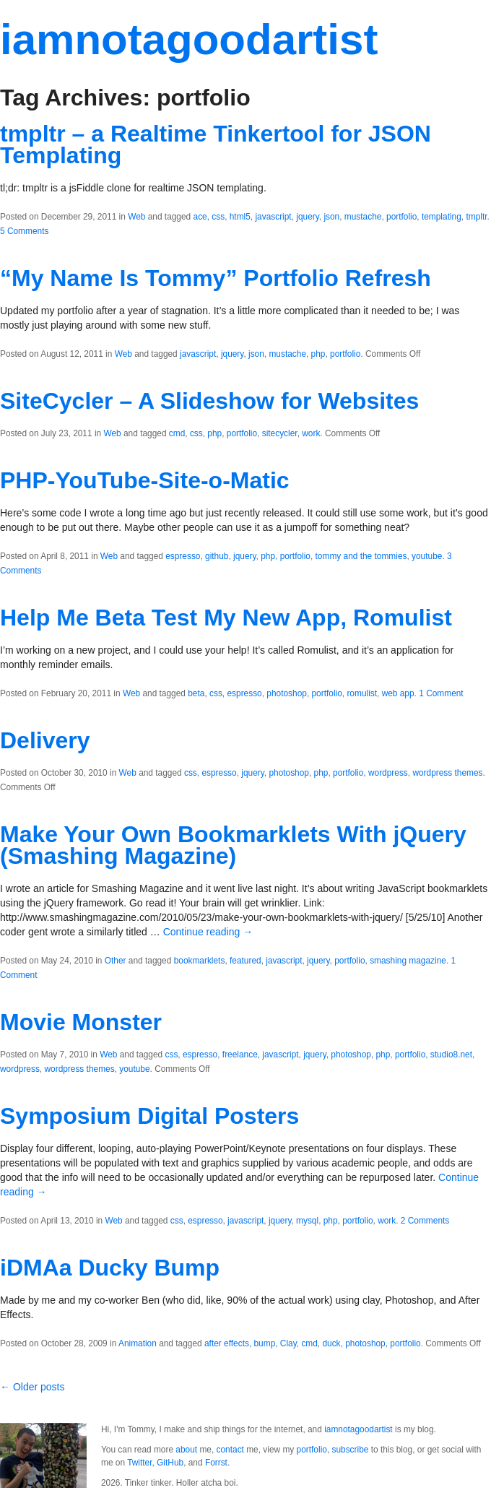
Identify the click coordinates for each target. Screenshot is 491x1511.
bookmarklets (199, 961)
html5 (240, 217)
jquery (307, 217)
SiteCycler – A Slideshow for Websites (209, 401)
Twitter (139, 1463)
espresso (182, 556)
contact (230, 1450)
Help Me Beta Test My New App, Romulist (226, 618)
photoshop (286, 693)
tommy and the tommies (361, 556)
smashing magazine (408, 961)
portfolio (401, 217)
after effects (226, 1343)
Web (136, 217)
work (311, 433)
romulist (362, 693)
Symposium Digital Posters (149, 1116)
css (218, 217)
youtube (427, 556)
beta (196, 693)
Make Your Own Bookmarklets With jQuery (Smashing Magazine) (233, 845)
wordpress (388, 773)
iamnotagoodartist (189, 39)
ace (200, 217)
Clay (288, 1343)
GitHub (170, 1463)
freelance (240, 1054)
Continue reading (208, 932)
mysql (307, 1221)
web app (398, 693)
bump (265, 1343)
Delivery (45, 740)
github (216, 556)
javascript (273, 217)
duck (331, 1343)
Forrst (216, 1463)
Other (115, 961)
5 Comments (24, 231)
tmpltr (476, 217)
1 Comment (441, 693)
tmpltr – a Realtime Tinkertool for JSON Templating (215, 144)
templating (441, 217)
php (318, 354)
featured (245, 961)
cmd (177, 433)
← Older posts (32, 1387)
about (186, 1450)
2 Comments (425, 1221)
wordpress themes (447, 773)
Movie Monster (81, 1022)
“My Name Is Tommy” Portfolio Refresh (215, 278)
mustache (363, 217)
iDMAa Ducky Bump (110, 1268)
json (331, 217)
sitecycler (279, 433)
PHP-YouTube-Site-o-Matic (145, 480)
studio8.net (451, 1054)
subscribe (350, 1450)
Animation (137, 1343)
